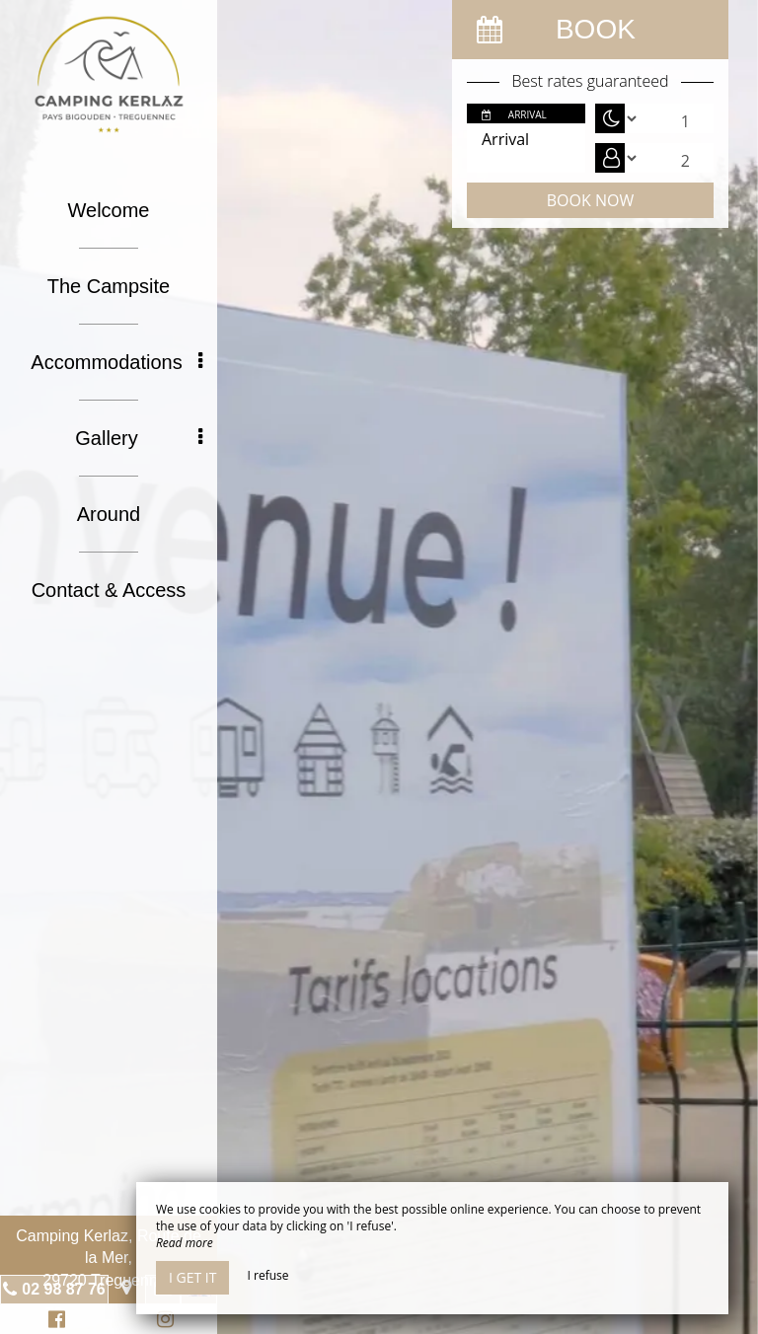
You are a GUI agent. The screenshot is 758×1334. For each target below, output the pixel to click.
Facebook (54, 1321)
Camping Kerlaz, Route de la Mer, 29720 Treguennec (108, 1258)
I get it (192, 1277)
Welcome (109, 210)
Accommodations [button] (116, 362)
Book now (590, 200)
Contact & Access (109, 590)
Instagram (161, 1321)
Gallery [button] (138, 438)
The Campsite (109, 286)
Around (109, 514)
